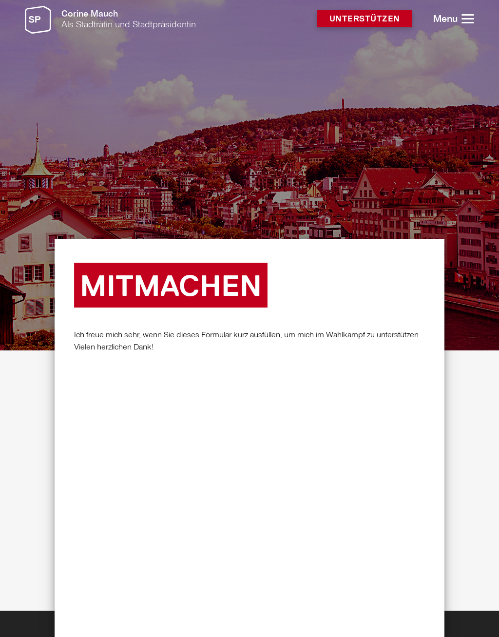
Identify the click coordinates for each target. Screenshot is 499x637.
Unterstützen (364, 19)
